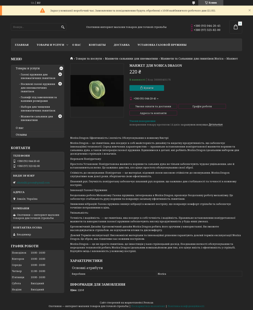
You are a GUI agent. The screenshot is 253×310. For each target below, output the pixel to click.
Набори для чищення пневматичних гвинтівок (38, 108)
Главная (22, 45)
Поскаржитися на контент (148, 306)
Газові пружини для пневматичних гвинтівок (38, 76)
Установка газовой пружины (162, 45)
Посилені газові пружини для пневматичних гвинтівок (38, 87)
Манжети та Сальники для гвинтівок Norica (192, 58)
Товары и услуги (50, 45)
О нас (76, 45)
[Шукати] (62, 27)
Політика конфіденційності (186, 306)
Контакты (97, 45)
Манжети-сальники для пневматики (131, 58)
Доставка (122, 45)
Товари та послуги (89, 58)
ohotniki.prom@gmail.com (33, 182)
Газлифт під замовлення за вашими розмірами (39, 99)
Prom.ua (148, 302)
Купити (149, 88)
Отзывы (21, 134)
